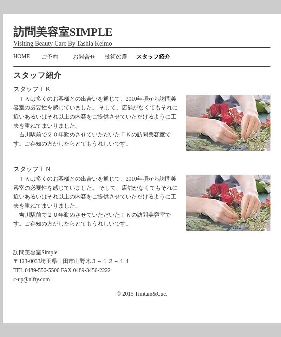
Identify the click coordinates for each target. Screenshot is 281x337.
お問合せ (84, 57)
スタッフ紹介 (153, 57)
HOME (21, 56)
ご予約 (49, 57)
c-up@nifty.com (31, 279)
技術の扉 (116, 57)
